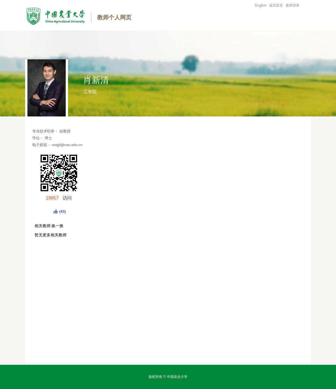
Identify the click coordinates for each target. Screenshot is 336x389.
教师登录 (292, 5)
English (260, 5)
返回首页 (276, 5)
